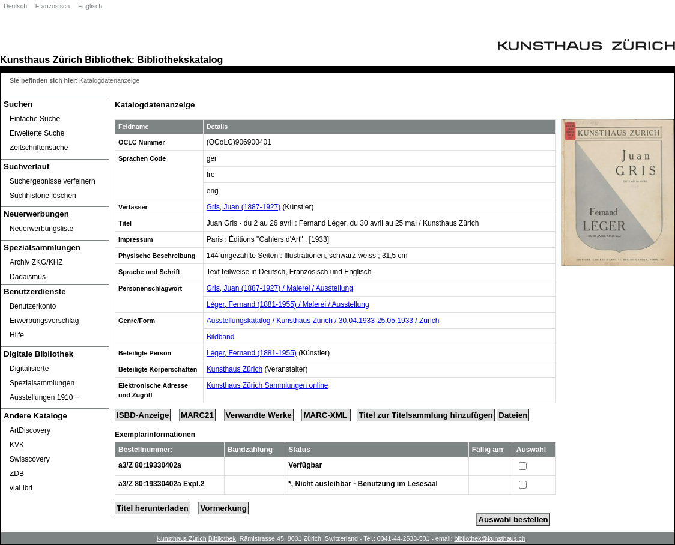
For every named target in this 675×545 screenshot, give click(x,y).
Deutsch (15, 6)
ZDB (17, 473)
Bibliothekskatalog (180, 59)
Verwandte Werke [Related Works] (259, 415)
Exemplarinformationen (155, 434)
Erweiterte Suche (37, 133)
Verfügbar (305, 465)
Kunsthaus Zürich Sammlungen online (267, 385)
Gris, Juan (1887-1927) (243, 207)
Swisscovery (30, 459)
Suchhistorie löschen (43, 195)
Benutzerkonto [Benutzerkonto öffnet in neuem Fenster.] (33, 306)
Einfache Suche (35, 119)
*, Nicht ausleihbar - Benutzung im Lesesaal (363, 484)
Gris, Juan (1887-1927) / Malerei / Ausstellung (280, 288)
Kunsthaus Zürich (41, 59)
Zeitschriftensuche (39, 147)
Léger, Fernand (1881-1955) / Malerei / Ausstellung (288, 304)
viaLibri (21, 488)
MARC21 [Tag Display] (197, 415)
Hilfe (17, 335)
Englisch (90, 6)
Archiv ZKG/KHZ (36, 262)
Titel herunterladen (153, 508)
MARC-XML (326, 415)
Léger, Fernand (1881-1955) (252, 353)
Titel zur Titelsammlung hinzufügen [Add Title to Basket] (425, 415)
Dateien (512, 415)
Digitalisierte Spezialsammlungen (42, 375)
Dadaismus (28, 276)
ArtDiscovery (30, 430)
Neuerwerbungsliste (41, 228)
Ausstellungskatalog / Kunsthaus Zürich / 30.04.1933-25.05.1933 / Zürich (323, 320)
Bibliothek (108, 59)
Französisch (52, 6)
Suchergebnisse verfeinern (52, 181)
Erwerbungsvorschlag (44, 320)
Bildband (221, 337)
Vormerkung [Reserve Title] (223, 508)
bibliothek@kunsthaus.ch (489, 538)
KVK (17, 445)
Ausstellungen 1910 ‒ (44, 397)
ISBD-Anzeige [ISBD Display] (143, 415)
